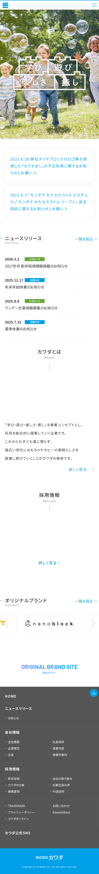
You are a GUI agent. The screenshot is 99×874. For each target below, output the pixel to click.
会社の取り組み (62, 778)
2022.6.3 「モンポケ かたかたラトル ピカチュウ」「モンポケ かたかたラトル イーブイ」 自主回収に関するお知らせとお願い (49, 201)
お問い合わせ (61, 806)
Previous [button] (6, 624)
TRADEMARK (16, 806)
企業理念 (14, 748)
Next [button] (93, 624)
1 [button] (47, 134)
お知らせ (13, 718)
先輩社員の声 (61, 785)
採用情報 (12, 768)
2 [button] (51, 134)
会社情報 (12, 732)
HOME (10, 696)
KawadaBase (61, 812)
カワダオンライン (18, 819)
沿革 (11, 755)
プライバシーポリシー (21, 812)
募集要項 (14, 791)
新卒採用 (14, 778)
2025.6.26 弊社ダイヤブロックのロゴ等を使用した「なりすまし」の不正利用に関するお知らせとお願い (48, 166)
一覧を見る (84, 239)
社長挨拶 (58, 742)
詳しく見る (78, 469)
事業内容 (58, 748)
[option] (49, 74)
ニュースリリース (18, 708)
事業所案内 (60, 755)
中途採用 (58, 791)
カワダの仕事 (16, 785)
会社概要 (14, 742)
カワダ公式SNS (18, 832)
